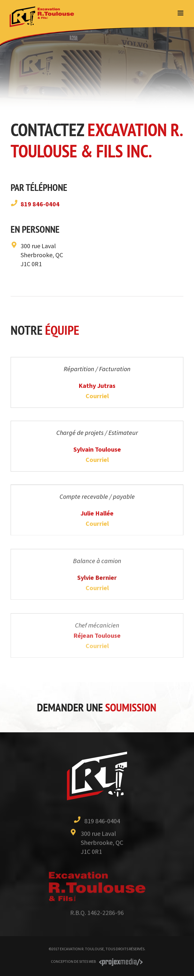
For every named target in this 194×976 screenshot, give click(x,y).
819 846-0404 (40, 204)
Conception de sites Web (73, 961)
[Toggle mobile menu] (181, 13)
